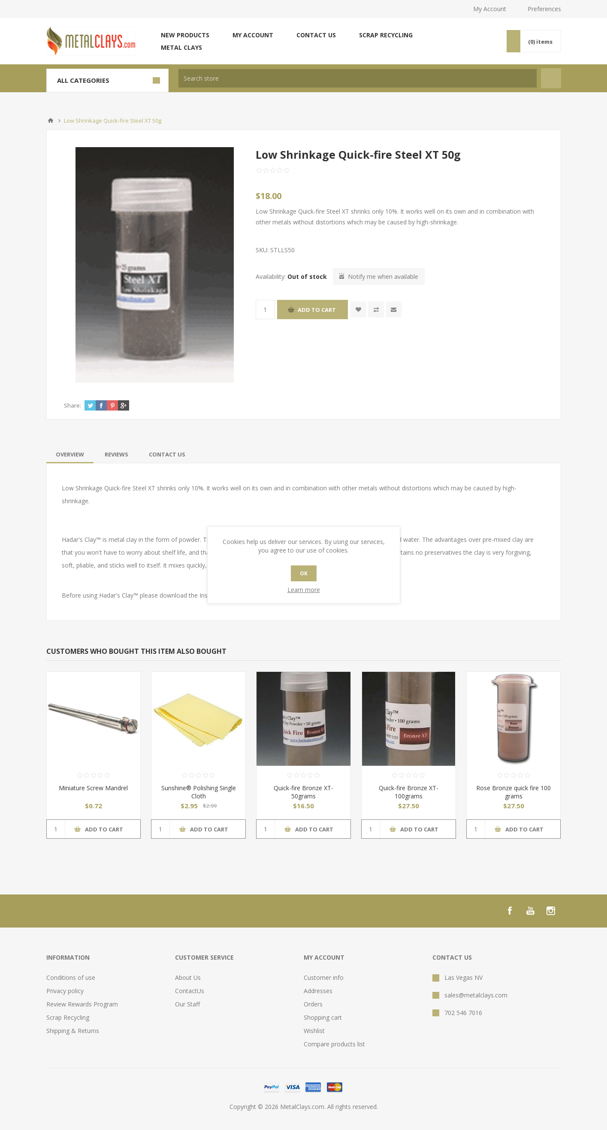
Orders (313, 1004)
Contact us (316, 35)
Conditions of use (70, 977)
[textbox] (357, 78)
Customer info (324, 977)
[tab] (70, 454)
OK (304, 573)
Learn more (303, 590)
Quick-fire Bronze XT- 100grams (408, 792)
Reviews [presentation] (116, 454)
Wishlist (314, 1031)
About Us (188, 977)
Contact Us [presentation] (167, 454)
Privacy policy (65, 991)
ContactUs (189, 991)
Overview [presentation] (70, 454)
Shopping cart (323, 1017)
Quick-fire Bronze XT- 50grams (303, 792)
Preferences (544, 9)
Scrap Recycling (386, 35)
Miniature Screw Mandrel (93, 788)
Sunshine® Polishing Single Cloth (198, 792)
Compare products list (334, 1044)
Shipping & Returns (72, 1031)
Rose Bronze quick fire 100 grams (513, 792)
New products (185, 35)
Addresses (318, 991)
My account (253, 35)
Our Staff (187, 1004)
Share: (72, 405)
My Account (489, 9)
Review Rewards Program (82, 1004)
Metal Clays (181, 47)
